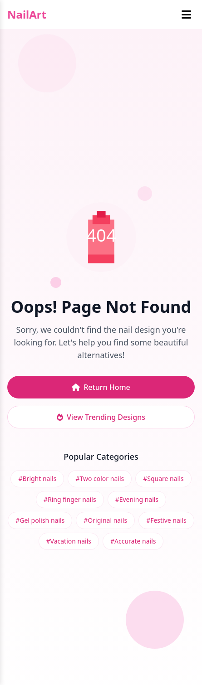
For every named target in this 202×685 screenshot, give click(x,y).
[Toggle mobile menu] (186, 14)
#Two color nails (99, 478)
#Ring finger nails (70, 499)
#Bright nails (37, 478)
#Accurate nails (133, 541)
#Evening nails (136, 499)
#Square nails (163, 478)
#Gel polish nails (39, 520)
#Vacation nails (68, 541)
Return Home (101, 387)
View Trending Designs (101, 417)
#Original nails (105, 520)
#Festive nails (166, 520)
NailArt (26, 14)
